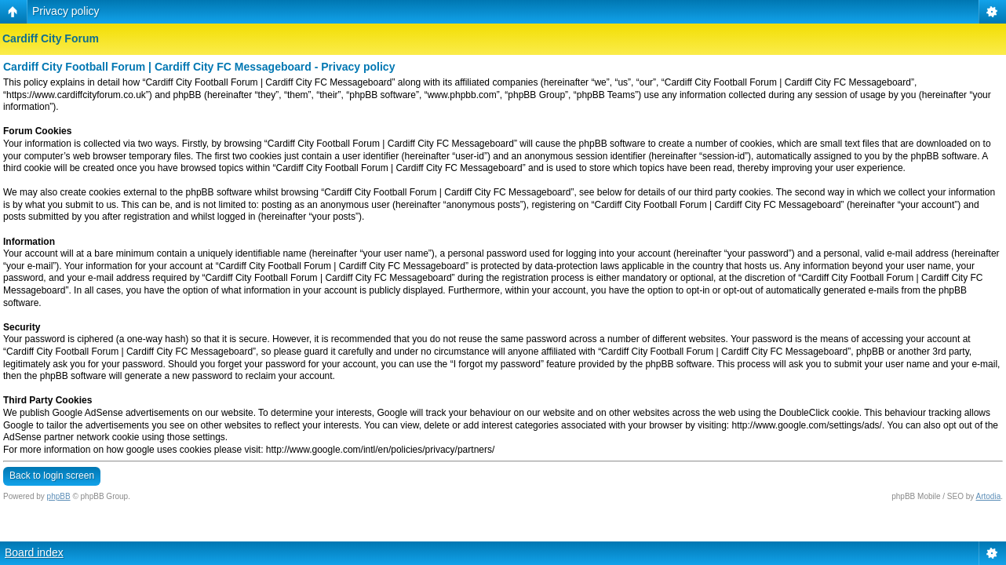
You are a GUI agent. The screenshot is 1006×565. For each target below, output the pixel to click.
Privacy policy (66, 11)
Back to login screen (51, 475)
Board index (34, 552)
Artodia (988, 496)
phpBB (59, 496)
